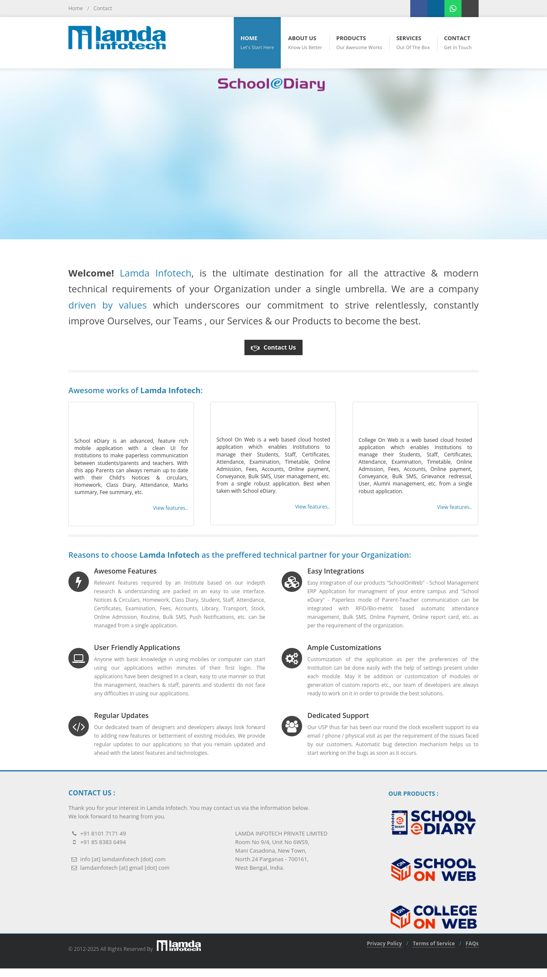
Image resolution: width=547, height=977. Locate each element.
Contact (103, 8)
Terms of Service (434, 943)
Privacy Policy (384, 943)
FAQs (472, 943)
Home (75, 8)
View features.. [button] (170, 508)
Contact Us (273, 345)
